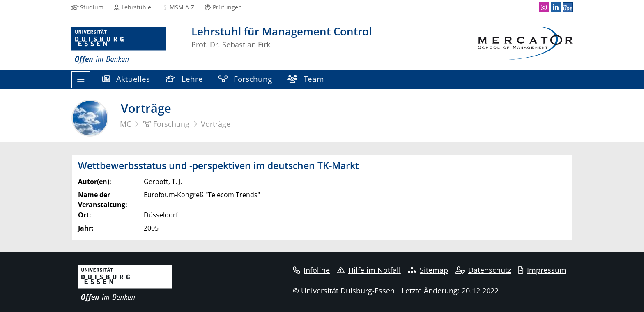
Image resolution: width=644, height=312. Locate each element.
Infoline (311, 270)
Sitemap (428, 270)
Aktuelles (126, 78)
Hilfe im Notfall (369, 270)
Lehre (184, 78)
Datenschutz (483, 270)
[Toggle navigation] (80, 79)
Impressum (542, 270)
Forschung (245, 78)
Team (306, 78)
